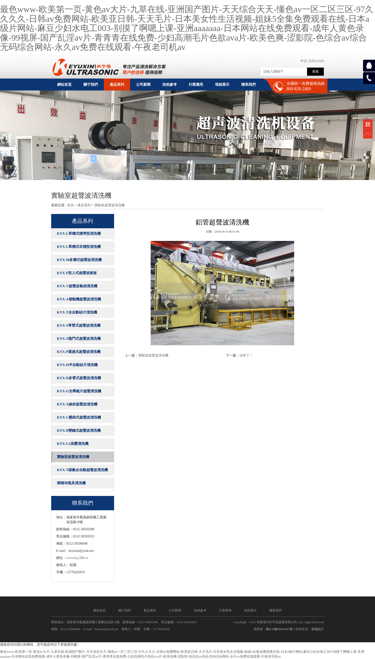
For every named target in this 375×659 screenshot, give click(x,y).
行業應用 (225, 610)
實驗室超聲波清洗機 (109, 205)
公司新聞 (175, 610)
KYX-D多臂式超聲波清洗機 (79, 378)
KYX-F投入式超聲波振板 (77, 273)
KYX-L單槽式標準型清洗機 (79, 233)
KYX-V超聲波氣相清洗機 (77, 286)
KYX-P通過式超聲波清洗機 (79, 352)
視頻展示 (250, 610)
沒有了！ (246, 355)
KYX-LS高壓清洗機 (72, 444)
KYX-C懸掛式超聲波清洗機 (79, 417)
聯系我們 (275, 610)
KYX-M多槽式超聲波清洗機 (79, 260)
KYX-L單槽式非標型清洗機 (79, 247)
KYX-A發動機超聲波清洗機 (79, 299)
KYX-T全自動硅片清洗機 (77, 312)
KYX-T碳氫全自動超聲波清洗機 (82, 470)
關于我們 (124, 610)
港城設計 (317, 629)
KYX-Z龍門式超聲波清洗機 (79, 338)
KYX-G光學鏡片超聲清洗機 (79, 391)
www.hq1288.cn (77, 558)
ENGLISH (316, 61)
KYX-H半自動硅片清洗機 (77, 365)
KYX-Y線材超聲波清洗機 (77, 404)
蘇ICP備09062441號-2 (280, 629)
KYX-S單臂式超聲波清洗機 (78, 325)
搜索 (315, 71)
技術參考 (200, 610)
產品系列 (84, 205)
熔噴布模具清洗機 (71, 483)
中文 (303, 61)
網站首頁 (64, 84)
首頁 (70, 205)
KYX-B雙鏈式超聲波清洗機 (79, 430)
